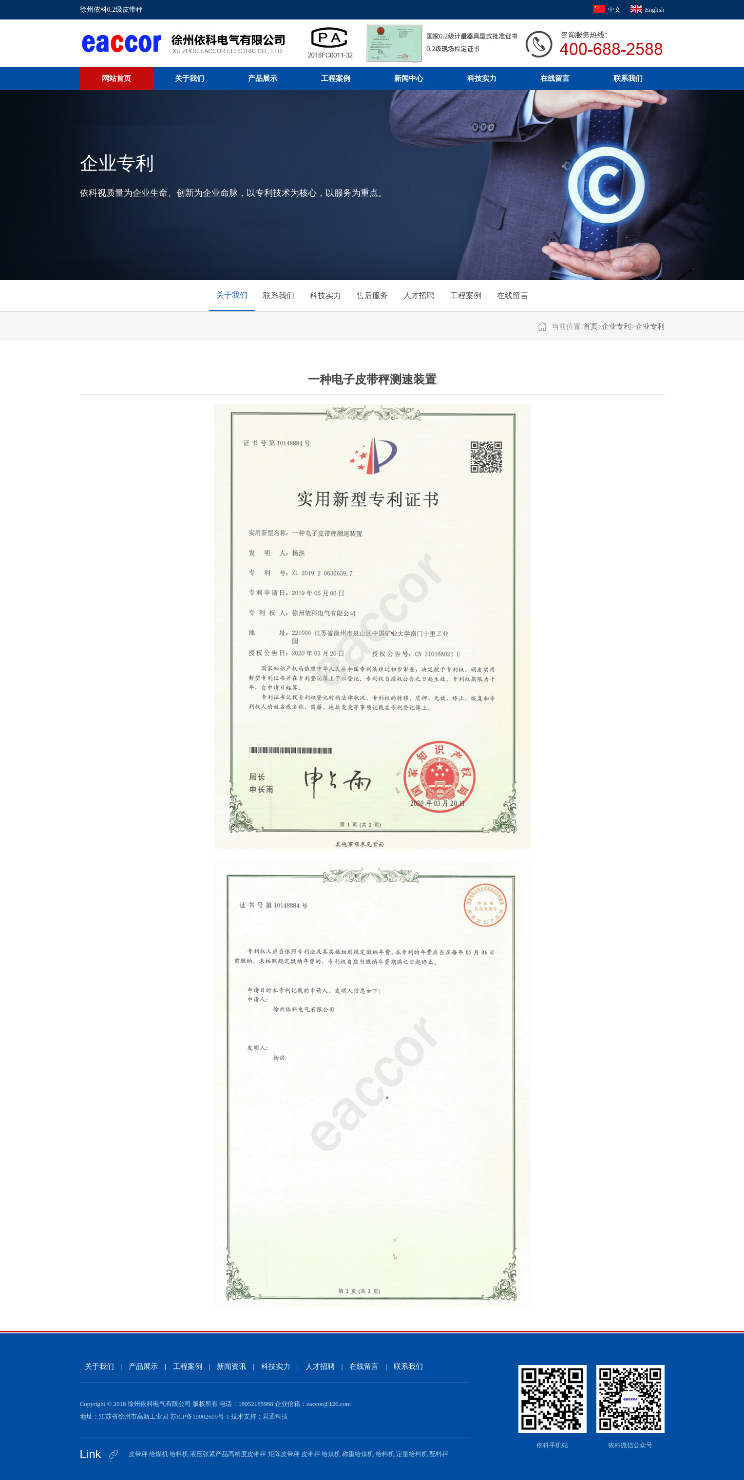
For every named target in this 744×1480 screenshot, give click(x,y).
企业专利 (616, 326)
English (655, 9)
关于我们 (189, 78)
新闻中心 (408, 78)
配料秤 (438, 1454)
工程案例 (335, 78)
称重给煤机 (358, 1454)
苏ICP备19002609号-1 (199, 1416)
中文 (614, 9)
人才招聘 (419, 295)
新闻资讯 (231, 1366)
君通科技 (275, 1416)
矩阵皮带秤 (284, 1454)
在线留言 (555, 78)
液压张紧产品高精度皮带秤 (228, 1454)
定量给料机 (412, 1454)
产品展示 (262, 78)
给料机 (179, 1454)
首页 (590, 326)
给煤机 (158, 1454)
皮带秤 (138, 1454)
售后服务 (372, 295)
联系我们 (628, 78)
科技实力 (481, 78)
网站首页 (116, 78)
